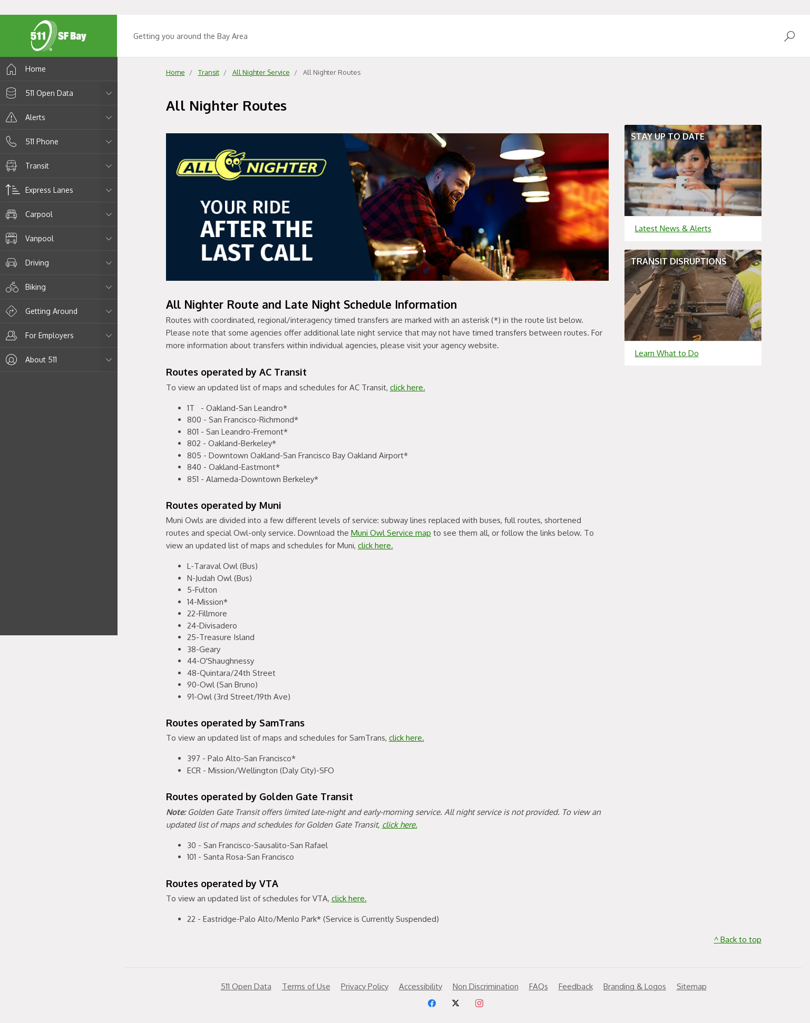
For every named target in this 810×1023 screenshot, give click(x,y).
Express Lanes (37, 190)
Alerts (23, 117)
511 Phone (30, 141)
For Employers (38, 335)
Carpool (27, 214)
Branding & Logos (634, 986)
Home (24, 69)
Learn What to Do (667, 353)
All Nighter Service (261, 72)
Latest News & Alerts (673, 228)
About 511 (29, 359)
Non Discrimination (486, 986)
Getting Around (39, 311)
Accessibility (420, 986)
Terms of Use (306, 986)
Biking (24, 287)
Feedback (576, 986)
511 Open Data (37, 93)
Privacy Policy (364, 986)
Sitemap (692, 986)
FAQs (538, 986)
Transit (25, 165)
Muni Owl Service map (391, 533)
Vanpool (28, 238)
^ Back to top (738, 940)
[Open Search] (789, 36)
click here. (407, 387)
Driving (25, 262)
